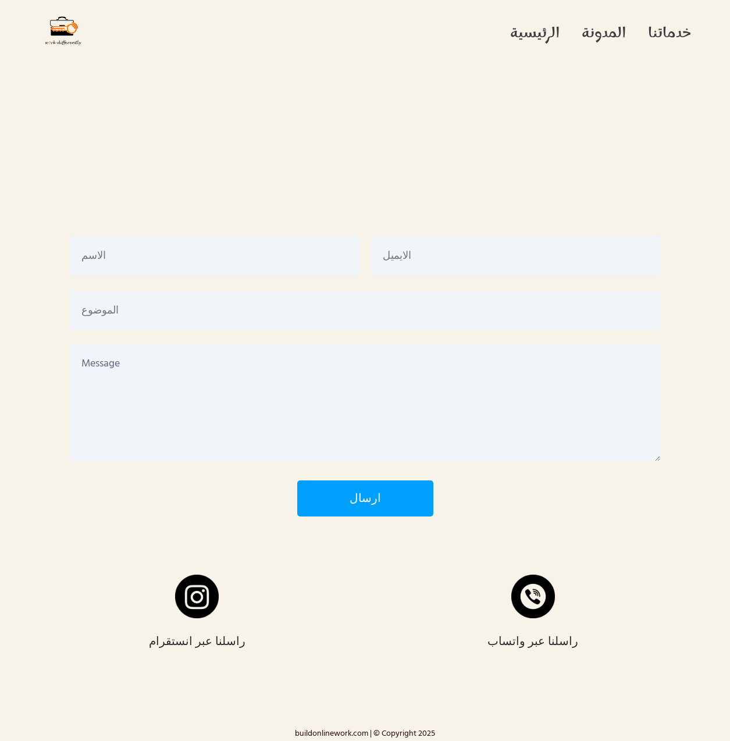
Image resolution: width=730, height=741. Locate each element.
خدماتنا (669, 34)
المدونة (604, 34)
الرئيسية (535, 34)
